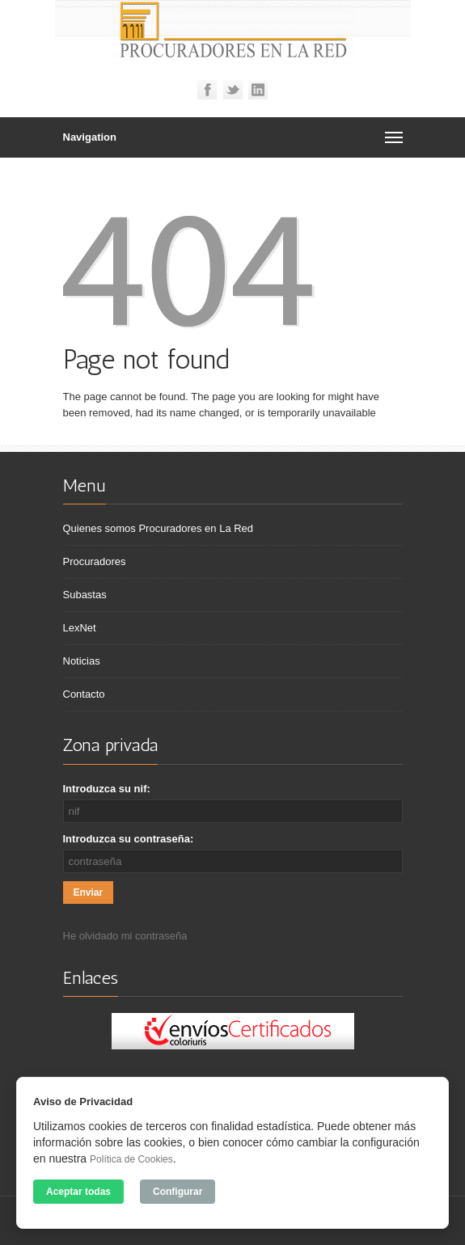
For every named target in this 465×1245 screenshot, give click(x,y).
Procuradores (94, 561)
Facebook (207, 89)
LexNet (79, 628)
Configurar (177, 1191)
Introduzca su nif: (106, 789)
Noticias (81, 661)
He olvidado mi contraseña (125, 936)
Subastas (85, 595)
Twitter (233, 89)
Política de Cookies (131, 1159)
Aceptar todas (78, 1191)
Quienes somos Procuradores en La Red (158, 528)
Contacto (84, 694)
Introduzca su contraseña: (128, 839)
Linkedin (258, 89)
